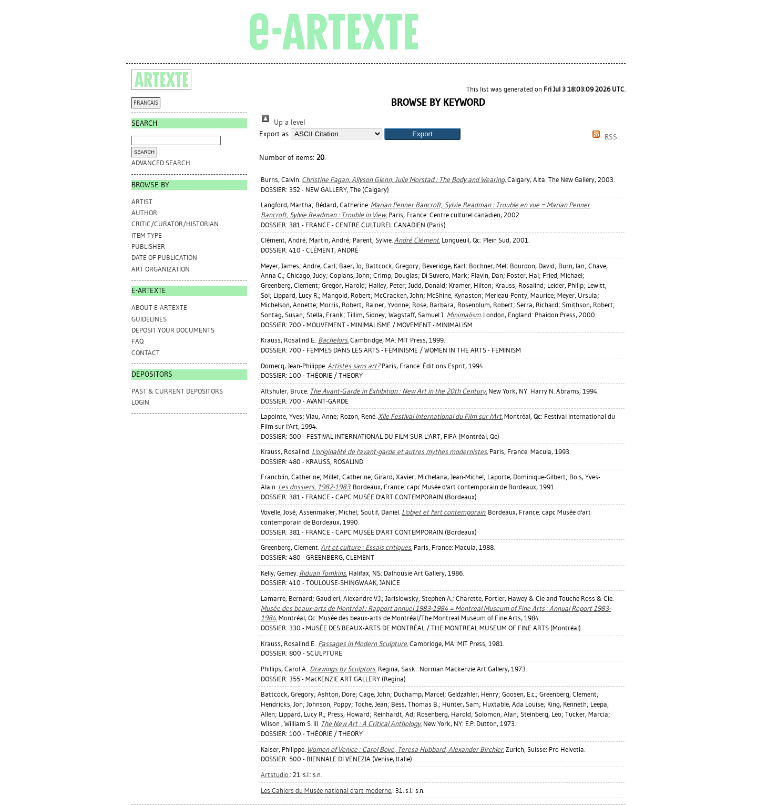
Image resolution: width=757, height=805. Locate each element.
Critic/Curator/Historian (175, 224)
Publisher (148, 246)
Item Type (146, 235)
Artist (141, 202)
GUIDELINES (149, 319)
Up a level (282, 122)
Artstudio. (275, 775)
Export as (274, 133)
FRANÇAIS (146, 102)
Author (144, 213)
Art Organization (160, 269)
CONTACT (145, 353)
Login (140, 402)
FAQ (137, 341)
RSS (603, 137)
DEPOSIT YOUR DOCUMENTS (172, 330)
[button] (422, 134)
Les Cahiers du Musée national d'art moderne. (326, 790)
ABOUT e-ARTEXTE (159, 307)
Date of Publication (164, 257)
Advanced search (160, 163)
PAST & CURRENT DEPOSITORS (177, 391)
